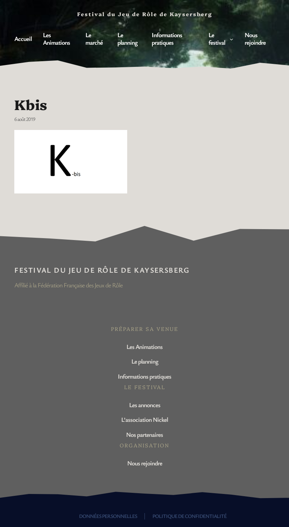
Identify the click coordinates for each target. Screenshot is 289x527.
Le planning (144, 361)
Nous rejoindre (144, 463)
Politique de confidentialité (189, 515)
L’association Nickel (144, 419)
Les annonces (144, 404)
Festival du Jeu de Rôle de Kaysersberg (101, 270)
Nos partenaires (144, 434)
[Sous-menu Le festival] (231, 39)
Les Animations (144, 346)
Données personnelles (108, 515)
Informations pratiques (144, 376)
